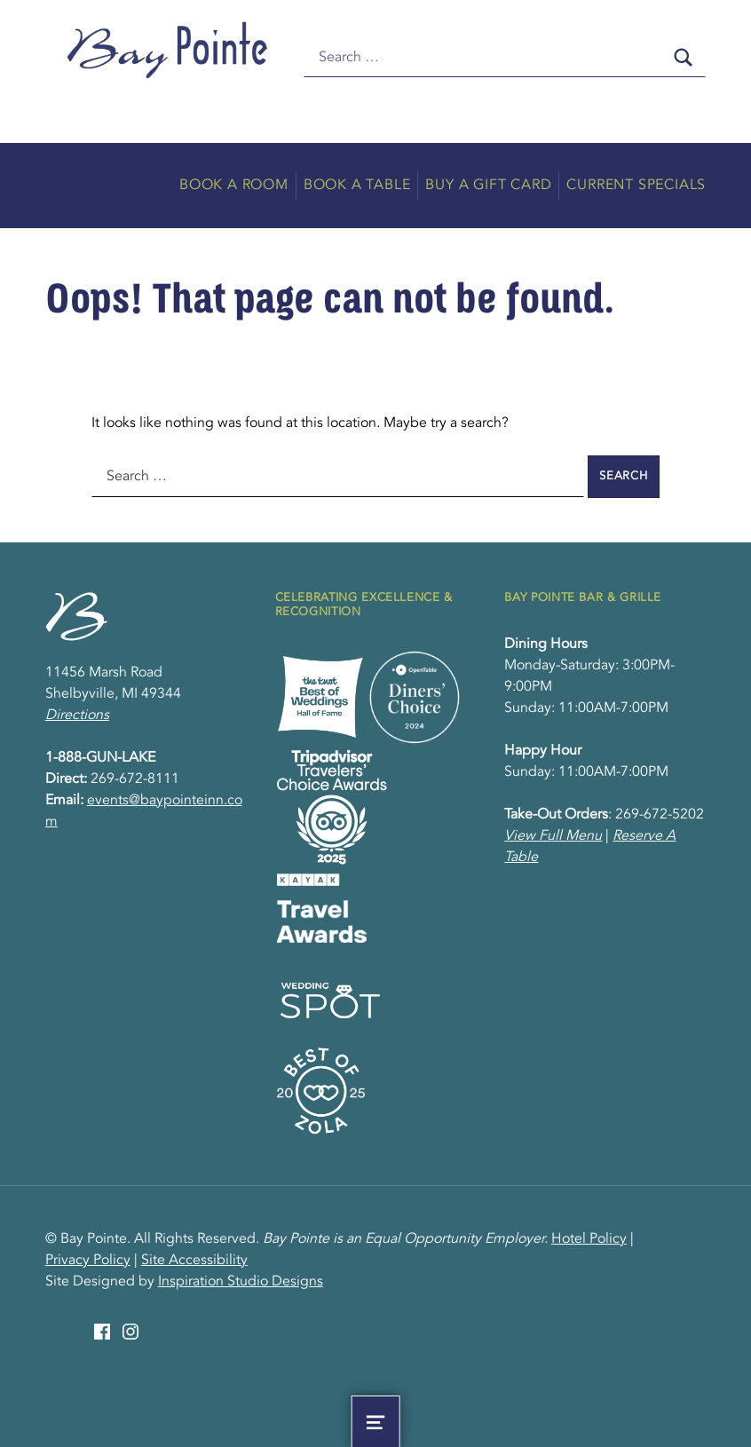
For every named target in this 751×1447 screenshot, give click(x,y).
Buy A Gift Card (488, 185)
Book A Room (234, 185)
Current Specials (636, 185)
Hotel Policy (589, 1239)
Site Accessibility (194, 1260)
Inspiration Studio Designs (240, 1282)
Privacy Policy (87, 1260)
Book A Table (357, 185)
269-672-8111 (135, 779)
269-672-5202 (659, 815)
